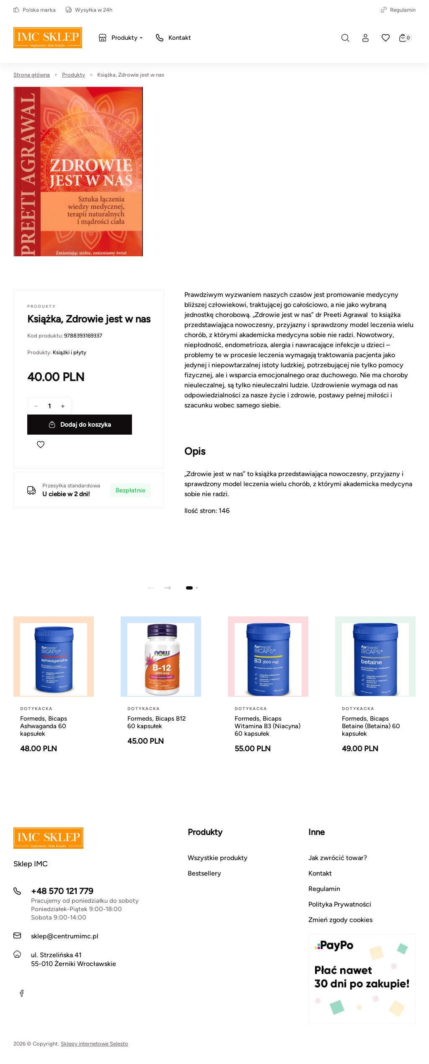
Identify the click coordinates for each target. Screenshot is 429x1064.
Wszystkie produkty (218, 858)
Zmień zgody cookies (340, 920)
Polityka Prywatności (339, 904)
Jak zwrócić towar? (337, 858)
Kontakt (320, 873)
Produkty (73, 75)
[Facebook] (21, 993)
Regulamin (398, 10)
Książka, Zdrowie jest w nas (130, 75)
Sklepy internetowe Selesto (94, 1044)
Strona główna (31, 75)
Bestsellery (204, 873)
